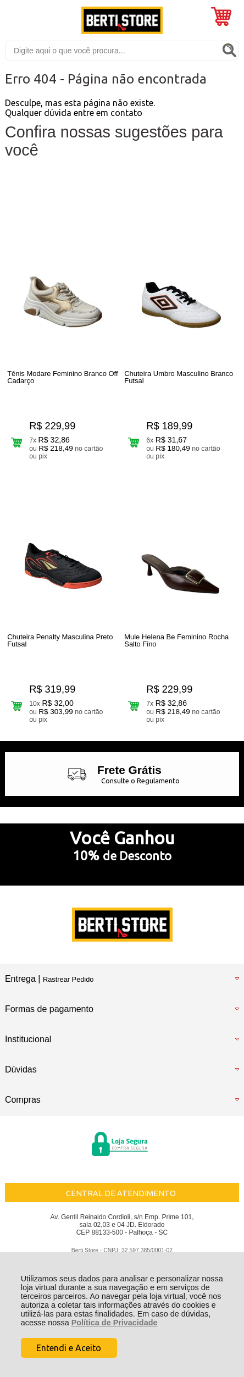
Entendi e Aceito (68, 1348)
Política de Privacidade (114, 1322)
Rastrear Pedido (68, 979)
